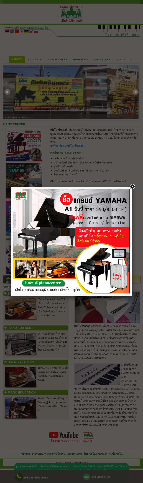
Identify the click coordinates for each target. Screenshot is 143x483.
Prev (7, 92)
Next (136, 92)
